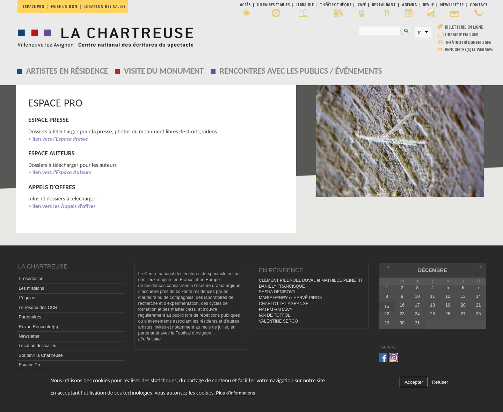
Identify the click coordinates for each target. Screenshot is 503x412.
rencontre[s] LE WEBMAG (469, 49)
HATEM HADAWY (275, 309)
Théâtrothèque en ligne (468, 42)
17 (417, 305)
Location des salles (105, 6)
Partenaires (30, 317)
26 (447, 313)
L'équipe (27, 297)
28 (478, 313)
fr (419, 32)
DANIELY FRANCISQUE (282, 286)
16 (402, 305)
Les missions (31, 288)
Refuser (440, 384)
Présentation (31, 278)
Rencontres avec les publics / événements (300, 71)
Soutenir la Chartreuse (41, 355)
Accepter (413, 384)
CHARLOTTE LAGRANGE (283, 303)
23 (402, 313)
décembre (432, 270)
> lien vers (58, 138)
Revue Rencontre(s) (38, 326)
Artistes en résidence (67, 71)
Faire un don (64, 6)
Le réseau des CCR (38, 307)
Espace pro (33, 6)
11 (432, 296)
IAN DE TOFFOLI (275, 315)
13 (463, 296)
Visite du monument (164, 71)
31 (417, 323)
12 (447, 296)
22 (386, 313)
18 (432, 305)
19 (447, 305)
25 (432, 313)
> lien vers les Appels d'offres (61, 206)
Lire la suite (149, 339)
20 (463, 305)
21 (478, 305)
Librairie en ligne (462, 35)
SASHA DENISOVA (277, 291)
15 (386, 306)
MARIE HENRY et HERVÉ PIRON (290, 297)
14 (478, 296)
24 (417, 313)
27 (463, 313)
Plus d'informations (235, 394)
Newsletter (29, 336)
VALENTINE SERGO (278, 321)
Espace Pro (30, 364)
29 (386, 323)
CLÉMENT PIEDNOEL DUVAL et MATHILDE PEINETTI (310, 280)
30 (402, 323)
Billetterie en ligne (464, 27)
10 (417, 296)
